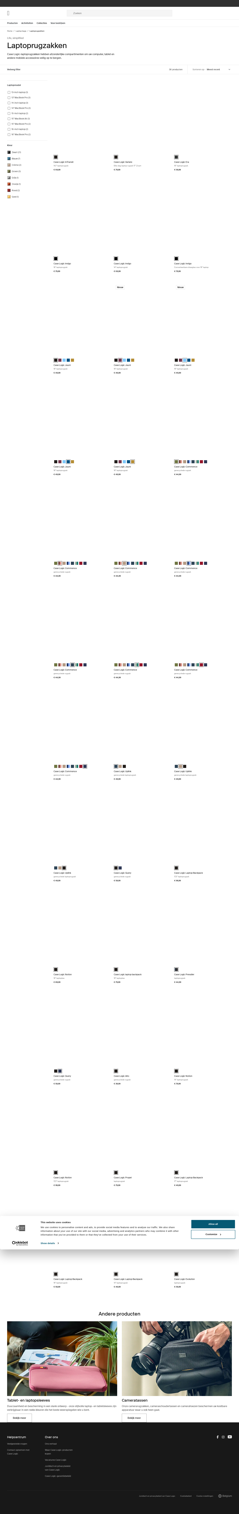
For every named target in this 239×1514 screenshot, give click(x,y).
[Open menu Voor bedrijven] (60, 23)
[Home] (37, 13)
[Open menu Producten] (14, 23)
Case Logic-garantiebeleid (58, 1476)
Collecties (42, 23)
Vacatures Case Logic (55, 1459)
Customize (213, 1499)
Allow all (213, 1488)
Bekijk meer (22, 1418)
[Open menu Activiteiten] (29, 23)
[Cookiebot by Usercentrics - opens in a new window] (20, 1508)
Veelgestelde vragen (17, 1443)
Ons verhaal (51, 1443)
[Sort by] (219, 69)
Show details (48, 1508)
